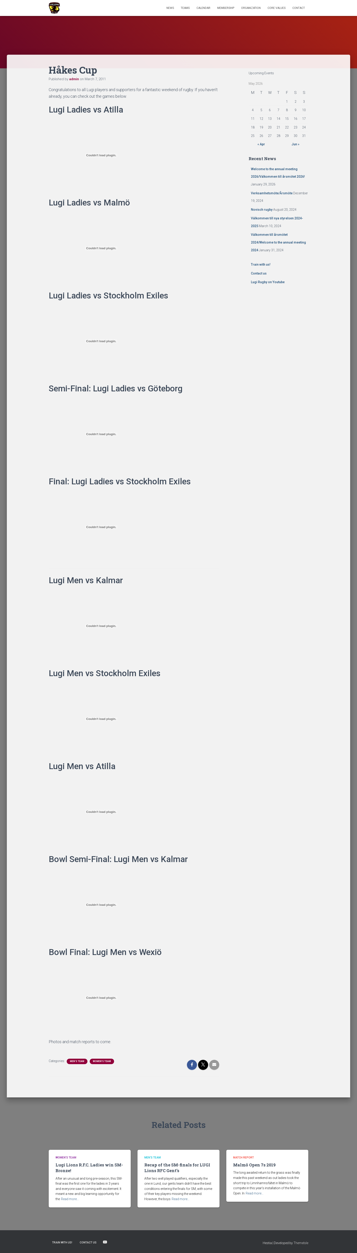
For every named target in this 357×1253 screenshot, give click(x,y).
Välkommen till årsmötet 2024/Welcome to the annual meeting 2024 (278, 242)
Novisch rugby (262, 209)
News (170, 8)
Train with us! (260, 264)
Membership (225, 8)
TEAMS (185, 8)
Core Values (277, 8)
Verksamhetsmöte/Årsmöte (272, 193)
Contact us (259, 273)
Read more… (70, 1199)
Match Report (243, 1157)
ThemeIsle (300, 1243)
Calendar (203, 8)
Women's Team (102, 1061)
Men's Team (77, 1061)
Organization (251, 8)
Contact (298, 8)
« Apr (261, 144)
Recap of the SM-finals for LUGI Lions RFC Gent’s (177, 1167)
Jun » (295, 144)
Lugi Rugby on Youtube (268, 282)
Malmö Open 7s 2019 (254, 1165)
